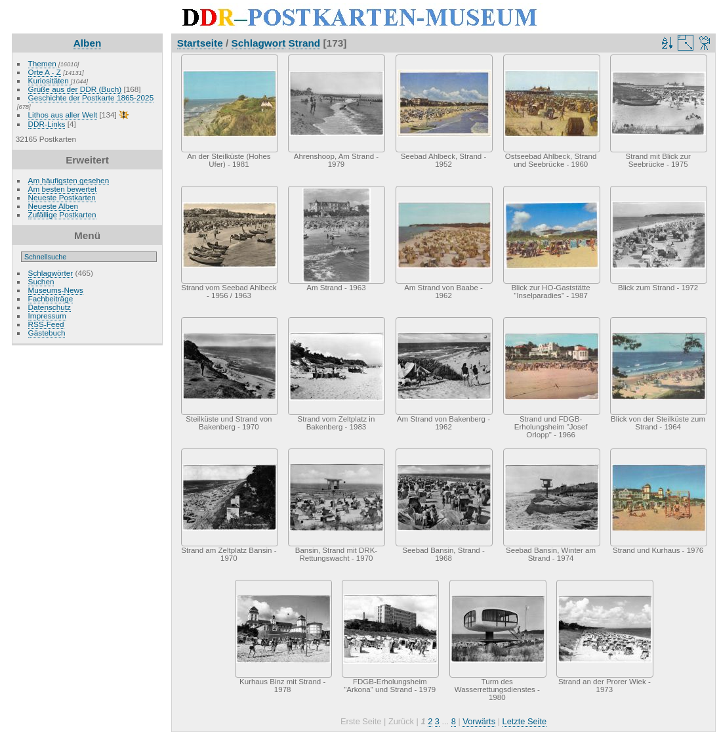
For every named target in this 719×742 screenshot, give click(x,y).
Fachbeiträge (50, 298)
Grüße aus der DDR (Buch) (75, 89)
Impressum (47, 315)
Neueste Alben (53, 206)
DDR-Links (47, 124)
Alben (87, 43)
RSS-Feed (46, 324)
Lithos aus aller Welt (63, 114)
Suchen (41, 281)
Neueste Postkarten (62, 197)
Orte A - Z (44, 72)
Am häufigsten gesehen (69, 180)
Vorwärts (478, 721)
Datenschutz (49, 307)
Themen (42, 63)
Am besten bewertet (62, 189)
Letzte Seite (525, 721)
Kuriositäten (49, 80)
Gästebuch (47, 332)
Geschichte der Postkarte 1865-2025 (91, 97)
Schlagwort (259, 43)
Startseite (200, 43)
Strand (305, 43)
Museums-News (55, 290)
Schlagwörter (50, 273)
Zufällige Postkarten (62, 214)
